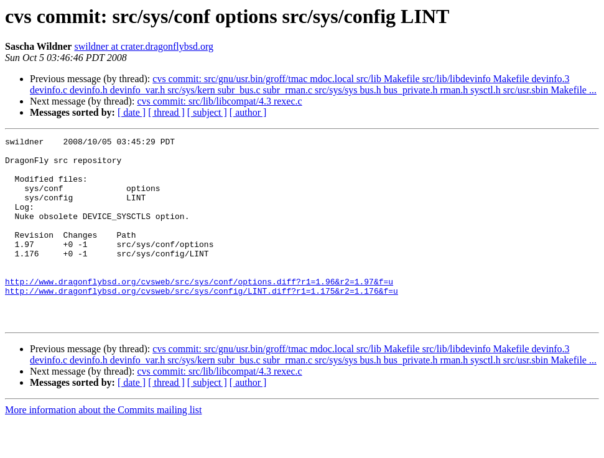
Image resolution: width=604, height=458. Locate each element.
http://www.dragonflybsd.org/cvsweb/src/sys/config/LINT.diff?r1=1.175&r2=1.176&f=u (201, 322)
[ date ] (132, 112)
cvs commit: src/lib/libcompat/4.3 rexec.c (219, 101)
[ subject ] (207, 112)
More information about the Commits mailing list (103, 447)
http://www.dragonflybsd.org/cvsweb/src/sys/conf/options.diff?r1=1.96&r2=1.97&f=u (199, 311)
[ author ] (248, 112)
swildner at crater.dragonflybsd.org (143, 46)
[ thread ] (166, 112)
